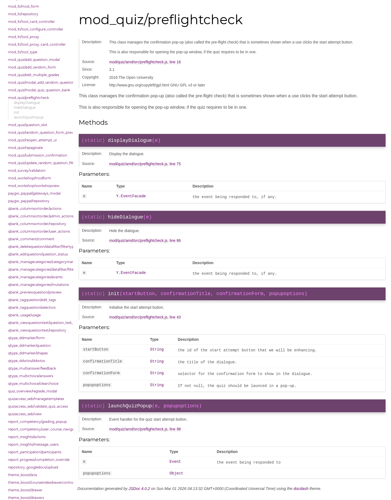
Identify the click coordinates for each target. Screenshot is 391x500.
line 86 (175, 242)
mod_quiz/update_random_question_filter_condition (39, 163)
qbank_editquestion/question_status (38, 254)
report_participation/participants (34, 452)
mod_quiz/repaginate (25, 148)
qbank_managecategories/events (35, 277)
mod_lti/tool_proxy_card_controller (37, 44)
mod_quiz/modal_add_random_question (39, 82)
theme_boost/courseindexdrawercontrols (39, 482)
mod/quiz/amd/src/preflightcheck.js (138, 62)
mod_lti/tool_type (22, 52)
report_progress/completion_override (39, 460)
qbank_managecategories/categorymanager (39, 262)
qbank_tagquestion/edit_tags (32, 300)
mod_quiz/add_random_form (32, 67)
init (16, 112)
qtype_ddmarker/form (26, 338)
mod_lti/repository (23, 14)
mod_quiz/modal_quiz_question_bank (39, 90)
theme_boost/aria (22, 475)
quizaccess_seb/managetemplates (36, 399)
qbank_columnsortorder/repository (37, 224)
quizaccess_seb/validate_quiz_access (38, 406)
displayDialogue (27, 103)
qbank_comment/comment (31, 239)
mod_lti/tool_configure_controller (35, 29)
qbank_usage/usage (24, 315)
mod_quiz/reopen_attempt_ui (32, 140)
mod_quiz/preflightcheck (28, 98)
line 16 (175, 62)
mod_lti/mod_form (23, 6)
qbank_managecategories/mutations (38, 285)
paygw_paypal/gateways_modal (34, 193)
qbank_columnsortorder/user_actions (39, 231)
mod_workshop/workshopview (33, 186)
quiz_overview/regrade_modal (32, 391)
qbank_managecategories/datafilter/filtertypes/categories (39, 269)
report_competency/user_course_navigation (39, 429)
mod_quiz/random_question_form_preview (39, 132)
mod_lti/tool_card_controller (31, 22)
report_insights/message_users (33, 444)
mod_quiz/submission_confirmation (37, 155)
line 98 (175, 433)
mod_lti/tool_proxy (23, 37)
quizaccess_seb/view (25, 414)
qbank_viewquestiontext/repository (37, 330)
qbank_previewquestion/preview (35, 292)
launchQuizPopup (28, 117)
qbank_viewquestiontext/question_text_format (39, 323)
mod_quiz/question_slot (27, 125)
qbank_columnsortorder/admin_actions (39, 216)
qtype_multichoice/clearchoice (33, 384)
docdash (301, 494)
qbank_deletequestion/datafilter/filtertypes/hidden (39, 247)
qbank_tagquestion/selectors (32, 307)
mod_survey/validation (27, 170)
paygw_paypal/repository (28, 201)
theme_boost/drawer (25, 490)
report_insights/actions (27, 437)
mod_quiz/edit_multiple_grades (33, 75)
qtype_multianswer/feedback (32, 368)
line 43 (175, 320)
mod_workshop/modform (29, 178)
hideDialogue (25, 107)
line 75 (175, 165)
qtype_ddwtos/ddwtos (26, 361)
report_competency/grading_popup (37, 422)
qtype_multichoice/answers (30, 376)
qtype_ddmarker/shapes (28, 353)
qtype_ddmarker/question (29, 345)
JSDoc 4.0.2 (139, 494)
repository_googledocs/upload (33, 467)
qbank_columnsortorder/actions (34, 209)
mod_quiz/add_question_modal (34, 60)
